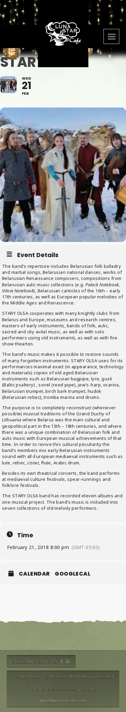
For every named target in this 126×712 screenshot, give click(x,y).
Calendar (34, 574)
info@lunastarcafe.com (63, 701)
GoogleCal (72, 574)
